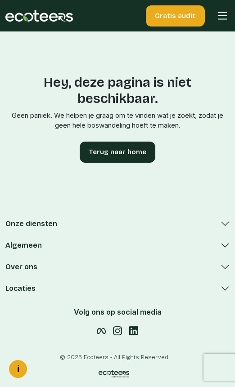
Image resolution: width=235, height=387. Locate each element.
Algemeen (23, 245)
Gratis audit (175, 16)
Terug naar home (117, 152)
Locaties (20, 288)
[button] (218, 16)
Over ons (21, 266)
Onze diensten (31, 223)
